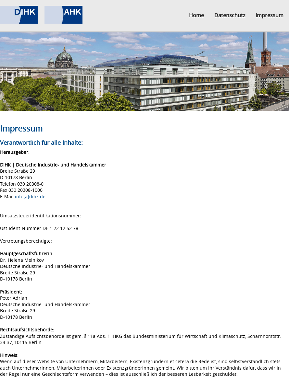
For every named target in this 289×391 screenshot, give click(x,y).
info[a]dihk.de (30, 196)
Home (196, 15)
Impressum (269, 15)
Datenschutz (229, 15)
